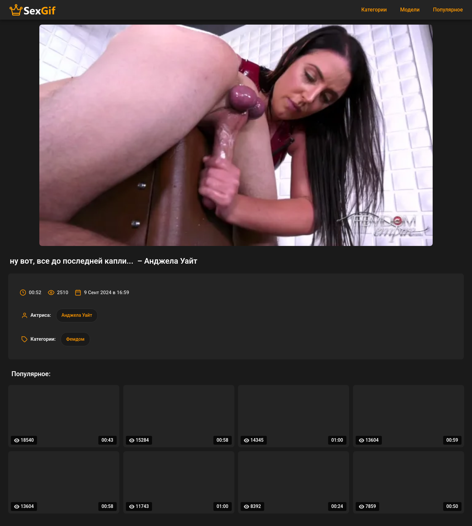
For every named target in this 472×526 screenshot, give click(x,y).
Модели (410, 10)
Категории (374, 10)
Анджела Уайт (77, 315)
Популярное (448, 10)
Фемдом (75, 339)
